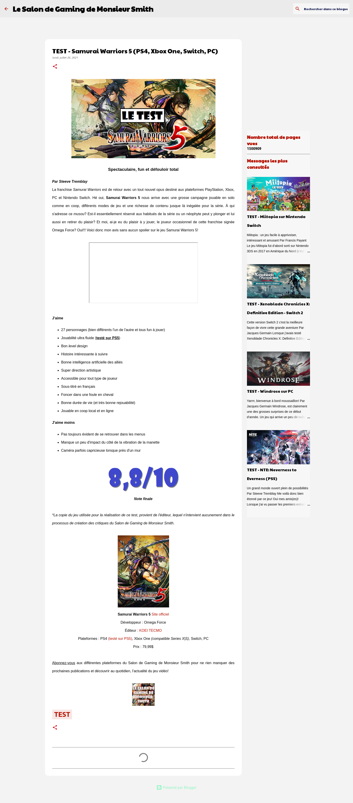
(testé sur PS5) (120, 639)
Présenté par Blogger (176, 787)
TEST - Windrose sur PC (270, 391)
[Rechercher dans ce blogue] (325, 8)
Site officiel (160, 614)
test (62, 714)
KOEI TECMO (150, 630)
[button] (55, 67)
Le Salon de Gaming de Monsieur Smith (83, 9)
